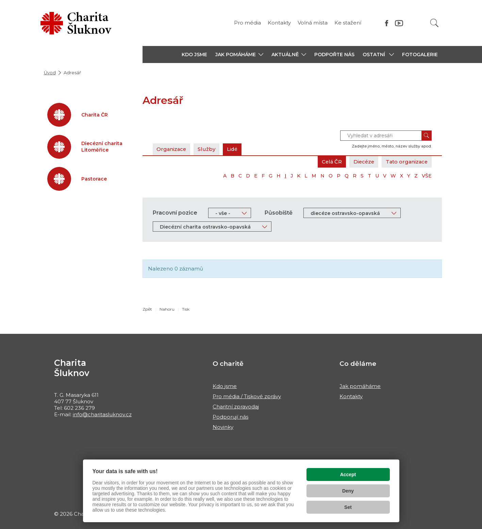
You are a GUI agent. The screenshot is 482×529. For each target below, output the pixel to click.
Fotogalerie (420, 54)
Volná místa (313, 22)
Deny (348, 491)
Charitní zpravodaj (236, 406)
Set (348, 507)
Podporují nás (230, 417)
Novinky (223, 427)
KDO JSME (194, 54)
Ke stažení (347, 22)
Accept (348, 474)
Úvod (50, 72)
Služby (208, 149)
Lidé (233, 149)
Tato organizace (406, 161)
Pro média (247, 22)
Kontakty (279, 22)
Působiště (279, 212)
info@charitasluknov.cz (102, 414)
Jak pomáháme (360, 386)
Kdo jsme (225, 386)
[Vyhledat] (434, 23)
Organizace (172, 149)
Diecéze (362, 161)
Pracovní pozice (175, 212)
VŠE (427, 176)
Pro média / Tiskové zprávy (247, 396)
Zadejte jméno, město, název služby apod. (392, 146)
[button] (239, 54)
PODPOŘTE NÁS (334, 54)
